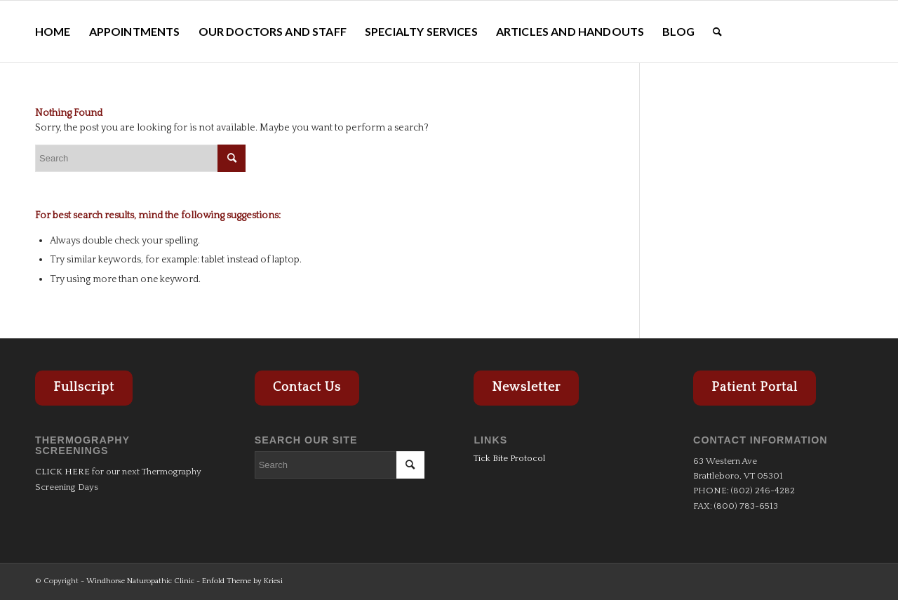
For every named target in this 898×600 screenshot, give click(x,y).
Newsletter (526, 387)
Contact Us (307, 387)
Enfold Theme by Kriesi (242, 581)
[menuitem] (53, 31)
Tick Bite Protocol (509, 458)
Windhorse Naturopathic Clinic (140, 581)
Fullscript (83, 387)
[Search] (717, 31)
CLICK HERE (62, 471)
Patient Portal (754, 387)
